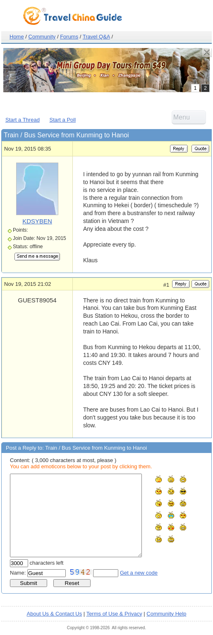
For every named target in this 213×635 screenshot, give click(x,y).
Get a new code (139, 573)
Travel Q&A (96, 37)
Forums (69, 37)
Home (17, 37)
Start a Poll (63, 120)
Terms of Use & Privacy (114, 614)
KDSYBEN (37, 221)
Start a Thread (22, 120)
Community (42, 37)
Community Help (166, 614)
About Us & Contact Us (54, 614)
